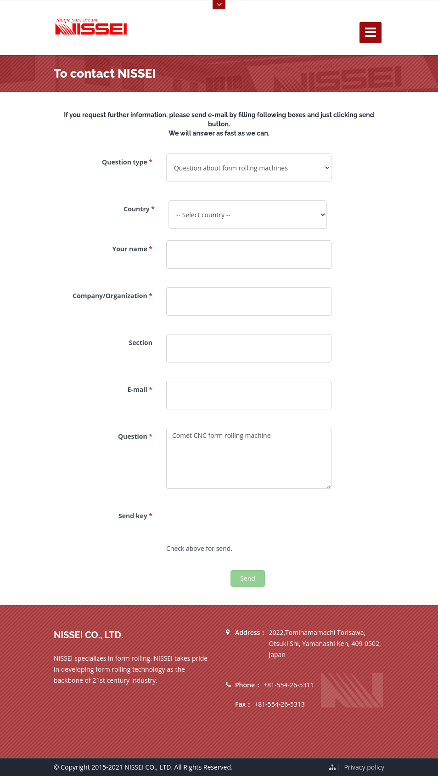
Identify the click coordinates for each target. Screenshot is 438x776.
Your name (132, 248)
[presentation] (236, 525)
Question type (127, 162)
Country (139, 208)
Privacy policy (364, 767)
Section (140, 342)
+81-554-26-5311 (289, 684)
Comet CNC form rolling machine (248, 458)
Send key (135, 515)
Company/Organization (112, 295)
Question (135, 436)
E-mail (140, 389)
